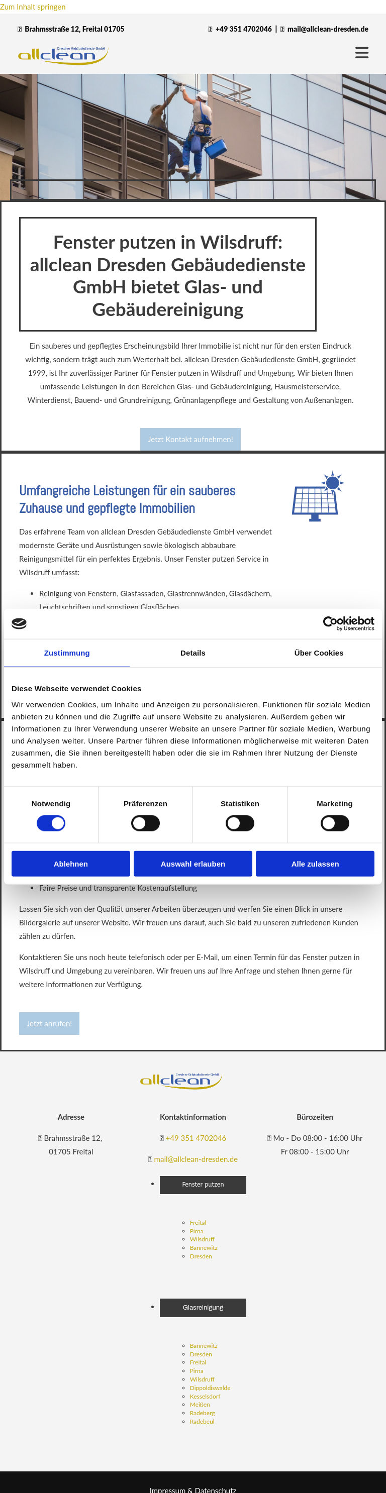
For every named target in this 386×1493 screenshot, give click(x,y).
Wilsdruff (202, 1239)
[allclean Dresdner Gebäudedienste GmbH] (181, 1087)
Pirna (197, 1231)
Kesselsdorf (205, 1396)
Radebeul (202, 1421)
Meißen (200, 1404)
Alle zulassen (315, 863)
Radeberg (202, 1413)
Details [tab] (193, 653)
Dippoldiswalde (210, 1388)
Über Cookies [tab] (319, 653)
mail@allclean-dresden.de (327, 29)
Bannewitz (204, 1247)
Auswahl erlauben (193, 863)
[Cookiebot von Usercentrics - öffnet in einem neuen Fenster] (330, 623)
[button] (190, 439)
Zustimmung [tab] (67, 653)
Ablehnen (71, 863)
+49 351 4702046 (244, 29)
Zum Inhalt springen (33, 6)
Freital (198, 1222)
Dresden (201, 1256)
